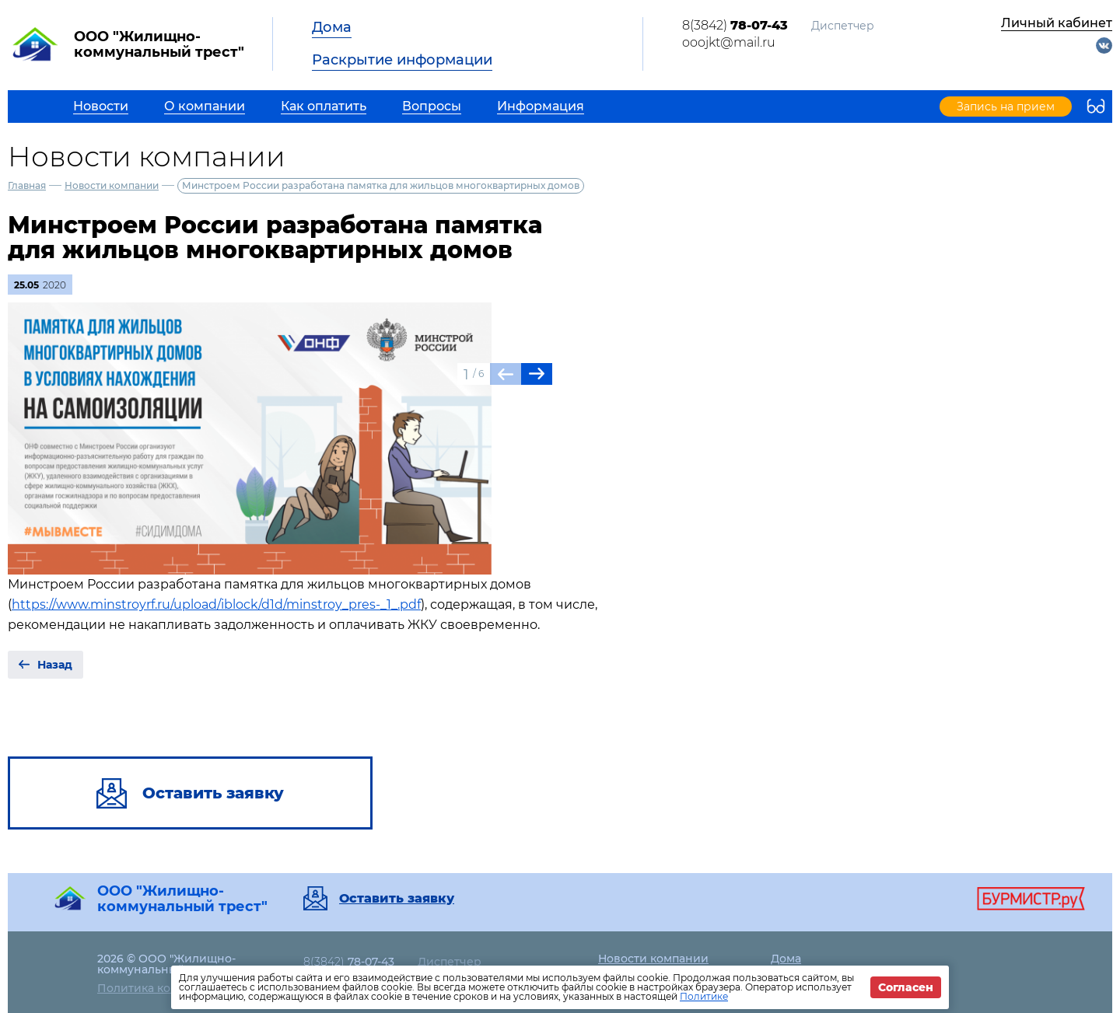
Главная (27, 185)
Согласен (905, 987)
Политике (704, 996)
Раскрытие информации (402, 59)
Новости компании (112, 185)
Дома (332, 27)
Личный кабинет (1056, 23)
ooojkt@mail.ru (728, 42)
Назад (54, 665)
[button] (536, 374)
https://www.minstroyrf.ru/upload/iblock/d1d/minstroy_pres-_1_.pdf (216, 604)
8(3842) (735, 25)
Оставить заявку (396, 898)
